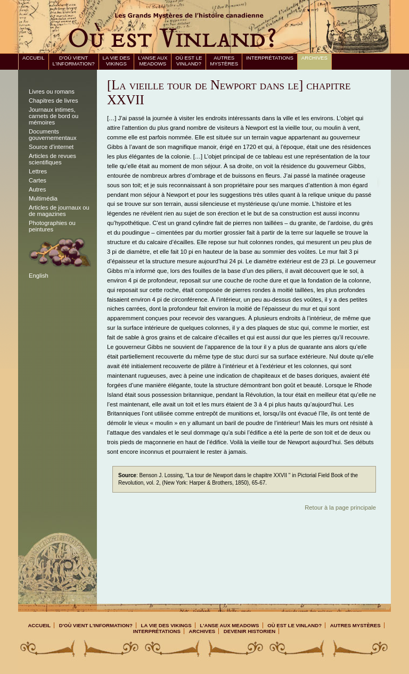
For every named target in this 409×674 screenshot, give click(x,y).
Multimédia (43, 198)
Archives (314, 58)
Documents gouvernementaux (53, 134)
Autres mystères (224, 60)
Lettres (38, 171)
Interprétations (269, 58)
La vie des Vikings (116, 60)
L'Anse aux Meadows (152, 60)
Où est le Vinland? (188, 60)
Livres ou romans (52, 91)
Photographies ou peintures (52, 226)
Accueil (33, 58)
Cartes (37, 180)
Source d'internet (51, 147)
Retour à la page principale (340, 507)
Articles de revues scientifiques (52, 159)
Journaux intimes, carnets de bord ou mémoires (53, 116)
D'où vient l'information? (74, 60)
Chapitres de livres (53, 100)
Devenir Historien (249, 631)
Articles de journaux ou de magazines (59, 210)
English (38, 275)
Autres (37, 189)
